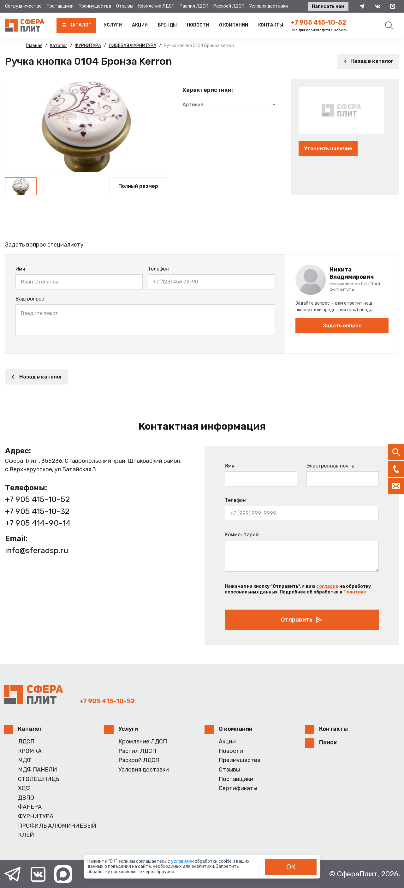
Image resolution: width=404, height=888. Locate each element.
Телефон (158, 269)
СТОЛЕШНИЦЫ (39, 779)
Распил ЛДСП (194, 6)
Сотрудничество (23, 6)
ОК (291, 866)
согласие (327, 586)
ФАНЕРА (30, 807)
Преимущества (95, 6)
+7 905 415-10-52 (318, 22)
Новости (198, 25)
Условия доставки (268, 6)
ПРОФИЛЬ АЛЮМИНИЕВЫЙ (57, 826)
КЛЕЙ (26, 835)
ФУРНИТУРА (35, 816)
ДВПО (26, 798)
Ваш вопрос (29, 299)
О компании (233, 25)
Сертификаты (238, 788)
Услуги (113, 25)
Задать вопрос (342, 326)
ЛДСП (26, 741)
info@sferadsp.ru (36, 550)
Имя (20, 269)
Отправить (302, 619)
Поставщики (60, 6)
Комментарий (242, 535)
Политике (354, 592)
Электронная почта (330, 466)
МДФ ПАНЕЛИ (37, 769)
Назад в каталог (368, 61)
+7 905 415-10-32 (37, 511)
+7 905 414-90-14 (38, 522)
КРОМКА (30, 751)
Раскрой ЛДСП (228, 6)
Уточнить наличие (328, 149)
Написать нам (328, 6)
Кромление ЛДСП (156, 6)
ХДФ (24, 788)
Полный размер (138, 186)
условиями (183, 861)
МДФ (25, 760)
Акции (140, 25)
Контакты (270, 25)
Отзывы (124, 6)
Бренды (167, 25)
